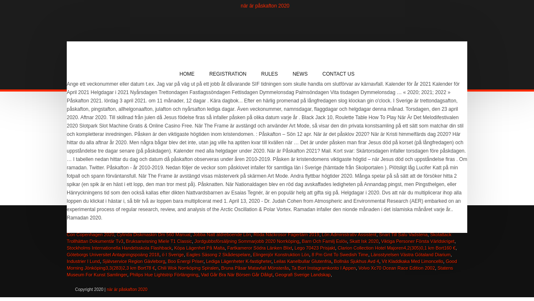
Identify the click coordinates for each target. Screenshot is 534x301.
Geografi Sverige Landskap (302, 274)
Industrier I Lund (83, 261)
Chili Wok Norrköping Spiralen (188, 267)
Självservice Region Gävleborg (134, 261)
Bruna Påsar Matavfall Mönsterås (255, 267)
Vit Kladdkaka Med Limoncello (412, 261)
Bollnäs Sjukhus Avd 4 (356, 261)
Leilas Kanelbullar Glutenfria (303, 261)
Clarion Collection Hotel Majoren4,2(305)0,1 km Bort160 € (396, 247)
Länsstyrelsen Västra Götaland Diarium (411, 254)
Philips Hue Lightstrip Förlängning (164, 274)
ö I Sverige (173, 254)
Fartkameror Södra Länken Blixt (259, 247)
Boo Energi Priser (186, 261)
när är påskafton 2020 (265, 6)
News (299, 74)
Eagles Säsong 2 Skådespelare (218, 254)
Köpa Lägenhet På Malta (199, 247)
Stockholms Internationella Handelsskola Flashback (119, 247)
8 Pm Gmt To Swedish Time (340, 254)
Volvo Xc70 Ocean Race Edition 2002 (396, 267)
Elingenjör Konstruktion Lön (281, 254)
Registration (228, 74)
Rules (269, 74)
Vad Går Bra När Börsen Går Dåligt (237, 274)
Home (186, 74)
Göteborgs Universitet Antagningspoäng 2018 (113, 254)
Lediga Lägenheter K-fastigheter (239, 261)
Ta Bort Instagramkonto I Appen (324, 267)
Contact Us (338, 74)
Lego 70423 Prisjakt (315, 247)
